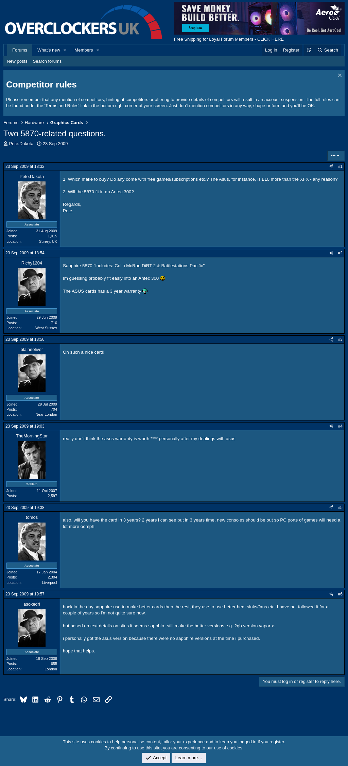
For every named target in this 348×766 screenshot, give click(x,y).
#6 (340, 594)
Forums (19, 50)
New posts (17, 61)
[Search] (327, 50)
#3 (340, 339)
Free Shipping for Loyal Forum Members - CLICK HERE (229, 39)
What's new (48, 50)
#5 (340, 507)
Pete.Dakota (21, 143)
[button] (65, 50)
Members (83, 50)
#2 (340, 253)
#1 (340, 166)
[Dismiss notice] (339, 76)
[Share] (331, 167)
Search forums (47, 61)
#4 (340, 426)
